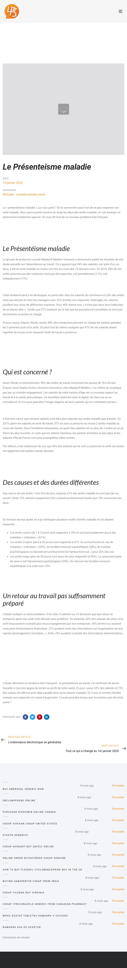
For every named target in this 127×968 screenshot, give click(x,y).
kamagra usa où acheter (22, 927)
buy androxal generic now (23, 789)
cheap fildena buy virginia (23, 892)
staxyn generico (15, 835)
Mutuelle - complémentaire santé (24, 194)
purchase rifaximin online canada (29, 812)
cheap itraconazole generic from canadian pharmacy (45, 904)
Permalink (118, 785)
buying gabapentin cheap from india (31, 881)
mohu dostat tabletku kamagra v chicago (35, 915)
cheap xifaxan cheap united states (30, 823)
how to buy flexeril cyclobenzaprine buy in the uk (42, 869)
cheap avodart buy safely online (28, 846)
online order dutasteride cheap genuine (34, 858)
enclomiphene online (19, 800)
